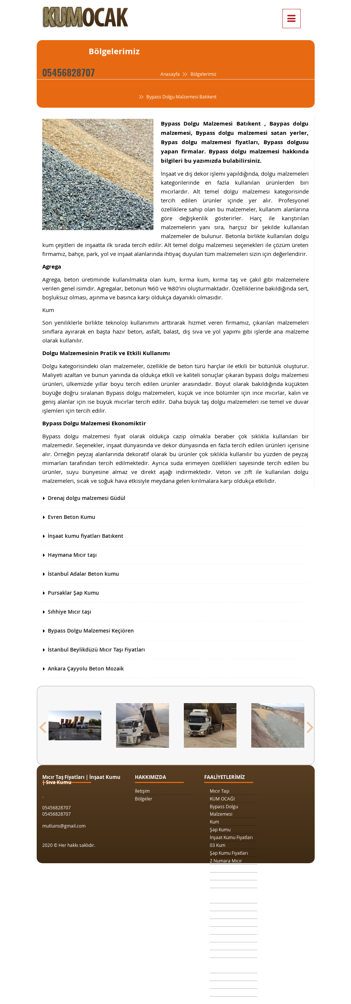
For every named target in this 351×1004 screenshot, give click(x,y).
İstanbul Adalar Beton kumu (83, 573)
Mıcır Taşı (219, 791)
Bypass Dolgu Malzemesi (224, 810)
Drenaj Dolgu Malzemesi (223, 895)
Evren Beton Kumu (71, 516)
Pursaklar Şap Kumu (73, 592)
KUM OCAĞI (222, 799)
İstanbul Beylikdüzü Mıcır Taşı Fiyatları (96, 649)
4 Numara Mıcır (226, 930)
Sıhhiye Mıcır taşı (69, 611)
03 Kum (217, 845)
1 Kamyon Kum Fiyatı (231, 876)
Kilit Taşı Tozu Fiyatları (232, 907)
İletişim (142, 791)
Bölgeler (143, 799)
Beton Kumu (222, 954)
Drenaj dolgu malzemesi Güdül (86, 497)
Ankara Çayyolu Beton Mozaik (86, 668)
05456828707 (68, 72)
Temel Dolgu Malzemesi (223, 965)
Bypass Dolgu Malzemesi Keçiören (91, 630)
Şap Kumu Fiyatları (229, 853)
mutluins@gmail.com (64, 826)
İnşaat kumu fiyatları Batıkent (85, 535)
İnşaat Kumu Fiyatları (231, 837)
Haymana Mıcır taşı (72, 554)
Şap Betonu (222, 985)
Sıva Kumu (220, 977)
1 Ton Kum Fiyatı (226, 884)
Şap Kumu (220, 829)
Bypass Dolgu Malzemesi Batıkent (176, 97)
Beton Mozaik (224, 992)
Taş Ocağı (220, 938)
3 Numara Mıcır (226, 868)
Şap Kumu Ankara (228, 946)
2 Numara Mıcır (226, 861)
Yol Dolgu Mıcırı (226, 915)
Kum (214, 822)
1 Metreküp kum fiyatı (232, 923)
